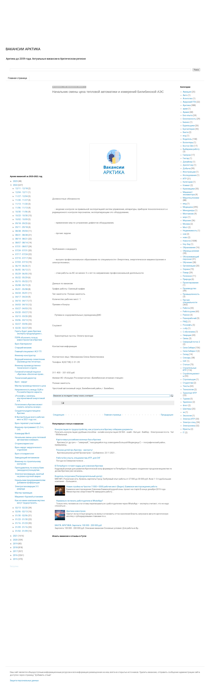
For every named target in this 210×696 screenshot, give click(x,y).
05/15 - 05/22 (21, 281)
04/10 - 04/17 (21, 301)
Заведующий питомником (27, 457)
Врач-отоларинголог (24, 454)
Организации (189, 266)
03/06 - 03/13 (21, 320)
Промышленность (191, 294)
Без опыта (187, 115)
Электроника (189, 426)
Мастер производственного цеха (30, 386)
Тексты (186, 386)
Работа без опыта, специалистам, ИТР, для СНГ (78, 458)
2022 (15, 185)
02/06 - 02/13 (21, 511)
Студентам (188, 383)
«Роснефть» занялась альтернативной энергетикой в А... (30, 398)
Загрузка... (15, 566)
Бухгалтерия (189, 129)
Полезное (187, 276)
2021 (15, 536)
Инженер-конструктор (25, 355)
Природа (187, 279)
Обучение (187, 262)
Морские (187, 220)
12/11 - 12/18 (21, 188)
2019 (15, 543)
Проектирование (191, 283)
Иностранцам (189, 172)
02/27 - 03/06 (21, 324)
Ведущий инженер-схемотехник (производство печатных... (30, 360)
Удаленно (187, 402)
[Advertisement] (85, 20)
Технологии (188, 389)
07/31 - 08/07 (21, 246)
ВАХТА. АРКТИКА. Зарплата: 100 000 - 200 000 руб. (78, 525)
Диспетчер (188, 165)
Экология (187, 415)
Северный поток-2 (191, 342)
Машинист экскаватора (189, 193)
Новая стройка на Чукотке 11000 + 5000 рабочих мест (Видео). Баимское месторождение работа (111, 486)
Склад (186, 354)
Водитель (187, 139)
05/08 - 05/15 (21, 285)
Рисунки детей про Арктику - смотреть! (74, 450)
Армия (186, 112)
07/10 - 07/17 (21, 258)
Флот (185, 405)
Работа (186, 308)
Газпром (187, 155)
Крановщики (189, 189)
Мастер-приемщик (23, 493)
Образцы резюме (191, 251)
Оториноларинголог (24, 443)
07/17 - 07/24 (21, 254)
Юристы (186, 429)
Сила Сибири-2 (190, 351)
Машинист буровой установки (29, 497)
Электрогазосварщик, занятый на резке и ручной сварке (29, 475)
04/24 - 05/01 (21, 293)
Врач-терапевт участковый (27, 423)
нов (184, 234)
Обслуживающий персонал (191, 258)
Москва (186, 224)
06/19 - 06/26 (21, 266)
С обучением (189, 332)
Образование (189, 247)
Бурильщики (189, 125)
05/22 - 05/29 (21, 277)
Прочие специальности (190, 301)
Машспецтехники (191, 198)
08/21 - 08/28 (21, 235)
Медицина (188, 207)
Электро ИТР (189, 419)
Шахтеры (187, 409)
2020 (15, 540)
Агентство (187, 98)
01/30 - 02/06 (21, 515)
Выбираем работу (191, 149)
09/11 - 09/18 (21, 227)
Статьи (186, 364)
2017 (15, 551)
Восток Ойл (188, 146)
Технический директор (25, 378)
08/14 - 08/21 (21, 239)
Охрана (186, 269)
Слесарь (187, 358)
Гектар (186, 158)
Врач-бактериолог (23, 344)
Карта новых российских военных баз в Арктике (78, 439)
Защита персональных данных (24, 680)
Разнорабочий (189, 318)
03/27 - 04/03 (21, 308)
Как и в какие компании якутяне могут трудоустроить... (30, 501)
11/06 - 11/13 (21, 208)
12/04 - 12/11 (21, 192)
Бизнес (186, 122)
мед (185, 203)
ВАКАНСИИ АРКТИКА (23, 49)
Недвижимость (190, 230)
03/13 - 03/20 (21, 316)
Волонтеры (188, 142)
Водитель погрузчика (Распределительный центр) (78, 476)
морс (185, 217)
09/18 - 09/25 (21, 223)
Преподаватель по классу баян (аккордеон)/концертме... (29, 469)
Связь (185, 338)
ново (185, 237)
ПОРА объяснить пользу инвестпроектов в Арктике (28, 338)
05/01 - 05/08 (21, 289)
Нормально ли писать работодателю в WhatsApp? (79, 501)
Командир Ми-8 (22, 433)
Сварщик (187, 335)
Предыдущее (167, 415)
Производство (189, 288)
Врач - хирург (21, 382)
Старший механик (23, 348)
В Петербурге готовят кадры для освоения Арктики (79, 466)
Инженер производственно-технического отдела (28, 366)
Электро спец (189, 422)
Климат (186, 185)
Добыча (186, 168)
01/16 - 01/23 (21, 523)
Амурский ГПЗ (189, 102)
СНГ (184, 361)
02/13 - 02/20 (21, 508)
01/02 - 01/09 (21, 531)
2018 (15, 547)
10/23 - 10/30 (21, 215)
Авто (185, 95)
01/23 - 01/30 (21, 519)
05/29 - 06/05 (21, 274)
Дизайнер (187, 162)
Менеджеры (188, 210)
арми (185, 109)
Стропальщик (189, 379)
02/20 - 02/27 (21, 328)
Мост (185, 227)
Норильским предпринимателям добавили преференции (30, 481)
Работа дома (189, 311)
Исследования (189, 175)
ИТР (185, 179)
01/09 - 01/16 (21, 527)
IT (184, 432)
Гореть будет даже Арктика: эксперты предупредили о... (29, 332)
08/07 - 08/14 (21, 243)
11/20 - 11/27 (21, 200)
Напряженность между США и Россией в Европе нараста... (29, 391)
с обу (185, 328)
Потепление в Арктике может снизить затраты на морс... (28, 405)
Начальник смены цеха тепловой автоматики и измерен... (30, 438)
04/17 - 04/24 (21, 297)
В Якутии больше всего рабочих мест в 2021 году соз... (29, 418)
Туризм (186, 399)
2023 (15, 181)
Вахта (185, 132)
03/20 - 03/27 (21, 312)
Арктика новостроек (76, 511)
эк (184, 412)
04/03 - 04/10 (21, 305)
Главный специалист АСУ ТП (28, 351)
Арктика (187, 105)
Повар (186, 272)
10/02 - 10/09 (21, 219)
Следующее (58, 415)
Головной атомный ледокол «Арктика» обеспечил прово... (30, 373)
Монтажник (188, 214)
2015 (15, 559)
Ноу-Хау (186, 244)
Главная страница (17, 78)
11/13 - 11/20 (21, 204)
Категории (188, 182)
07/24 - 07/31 (21, 250)
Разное (186, 315)
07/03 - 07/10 (21, 262)
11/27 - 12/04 (21, 196)
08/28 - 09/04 (21, 231)
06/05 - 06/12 (21, 270)
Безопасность (189, 119)
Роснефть (187, 325)
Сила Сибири (189, 348)
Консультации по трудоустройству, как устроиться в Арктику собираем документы (94, 429)
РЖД (185, 321)
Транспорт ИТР (190, 393)
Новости (187, 241)
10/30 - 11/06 (21, 212)
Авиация (187, 92)
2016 (15, 555)
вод (184, 136)
